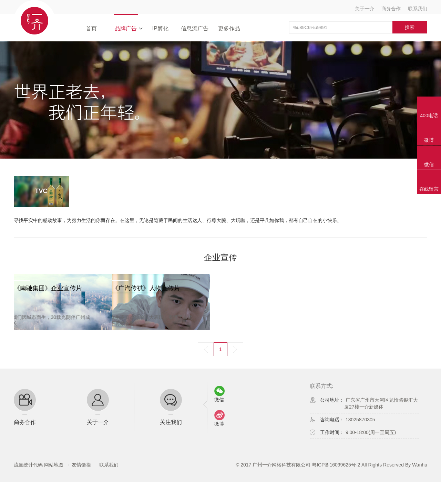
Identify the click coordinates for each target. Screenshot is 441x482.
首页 (91, 28)
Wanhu (419, 465)
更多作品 (229, 28)
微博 (429, 140)
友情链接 (81, 465)
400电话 (429, 115)
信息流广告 (194, 28)
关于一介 (364, 8)
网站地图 (53, 465)
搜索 (409, 27)
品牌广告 (126, 28)
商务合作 (391, 8)
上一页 (206, 349)
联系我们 (417, 8)
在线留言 (429, 189)
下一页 (235, 349)
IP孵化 (160, 28)
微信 (429, 164)
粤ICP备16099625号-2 (336, 465)
